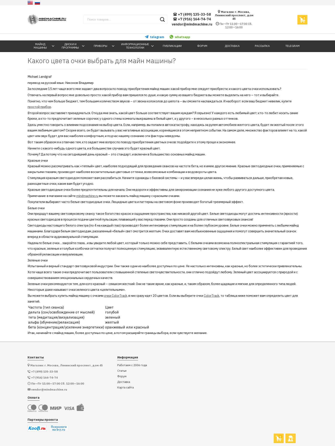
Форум (121, 376)
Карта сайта (125, 387)
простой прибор (39, 107)
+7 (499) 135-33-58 (192, 14)
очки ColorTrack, (116, 296)
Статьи (121, 370)
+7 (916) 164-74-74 (192, 19)
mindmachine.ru (87, 196)
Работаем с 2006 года (132, 365)
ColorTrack (211, 296)
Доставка (123, 381)
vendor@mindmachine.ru (192, 24)
